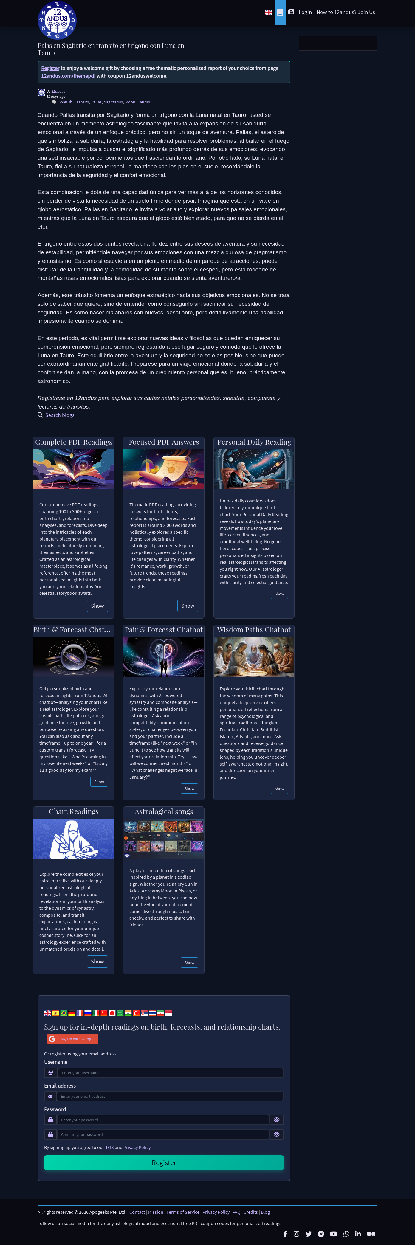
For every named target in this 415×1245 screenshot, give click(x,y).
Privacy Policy (136, 1147)
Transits (82, 102)
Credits (251, 1212)
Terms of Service (182, 1212)
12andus (58, 91)
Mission (155, 1212)
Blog (265, 1212)
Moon (130, 102)
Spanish (65, 102)
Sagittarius (113, 102)
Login (305, 11)
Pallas (96, 102)
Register (50, 68)
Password (55, 1109)
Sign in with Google (71, 1039)
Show (97, 605)
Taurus (144, 102)
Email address (60, 1086)
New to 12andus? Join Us (346, 11)
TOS (109, 1147)
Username (55, 1062)
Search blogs (56, 415)
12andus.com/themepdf (68, 75)
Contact (137, 1212)
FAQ (237, 1212)
